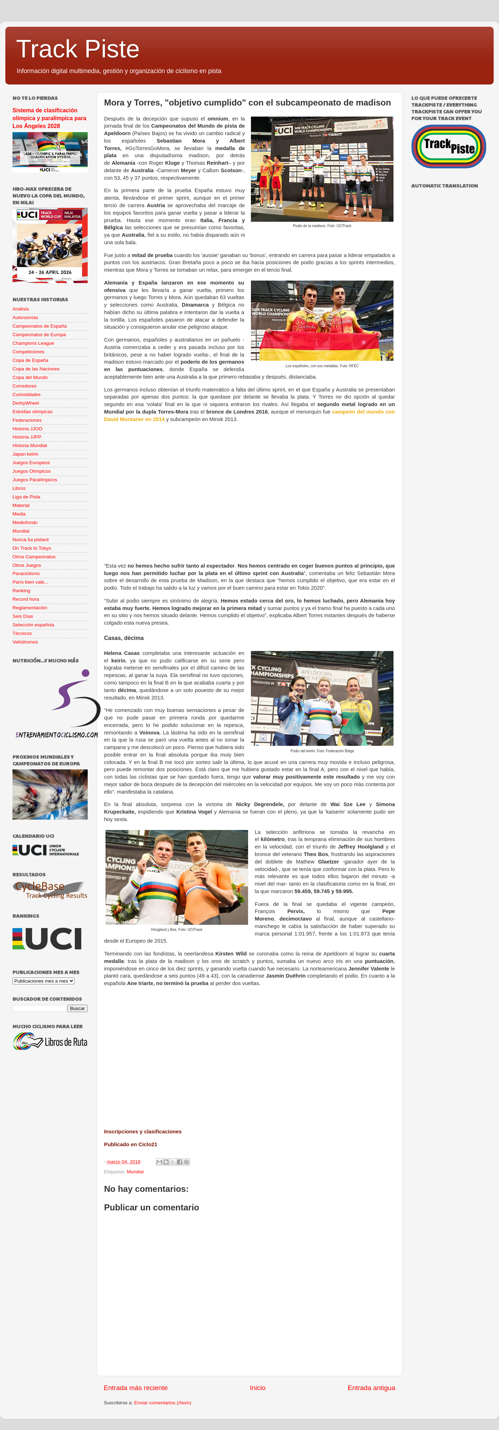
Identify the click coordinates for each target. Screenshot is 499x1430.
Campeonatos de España (39, 326)
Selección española (33, 624)
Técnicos (22, 633)
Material (21, 505)
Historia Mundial (29, 445)
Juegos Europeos (31, 462)
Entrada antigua (371, 1387)
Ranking (21, 590)
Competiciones (28, 351)
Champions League (33, 343)
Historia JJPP (26, 437)
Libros (19, 488)
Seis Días (22, 616)
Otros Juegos (26, 565)
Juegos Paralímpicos (34, 479)
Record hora (25, 599)
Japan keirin (25, 454)
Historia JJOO (27, 428)
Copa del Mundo (30, 377)
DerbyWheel (25, 403)
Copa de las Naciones (36, 368)
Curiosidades (26, 394)
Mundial (135, 1171)
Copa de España (30, 360)
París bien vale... (30, 582)
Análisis (20, 309)
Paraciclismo (26, 573)
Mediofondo (25, 522)
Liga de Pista (26, 496)
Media (19, 514)
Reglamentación (29, 607)
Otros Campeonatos (34, 556)
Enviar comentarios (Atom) (162, 1402)
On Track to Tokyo (31, 548)
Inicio (258, 1387)
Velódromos (25, 642)
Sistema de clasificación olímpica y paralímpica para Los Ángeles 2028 (49, 118)
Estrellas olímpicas (32, 411)
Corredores (24, 386)
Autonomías (25, 317)
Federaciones (27, 420)
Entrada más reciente (136, 1387)
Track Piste (78, 49)
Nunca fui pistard (30, 539)
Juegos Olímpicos (31, 471)
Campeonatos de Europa (39, 334)
